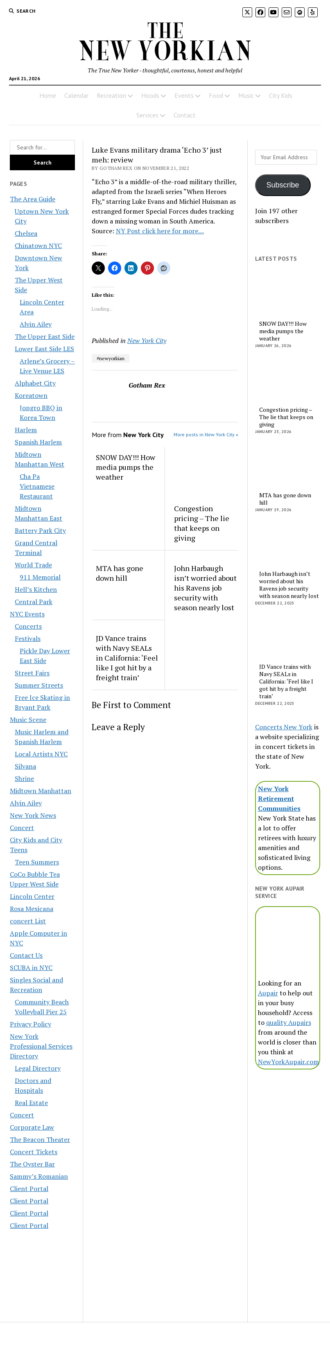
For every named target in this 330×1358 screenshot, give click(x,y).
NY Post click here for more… (160, 230)
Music (246, 95)
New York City (146, 340)
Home (47, 95)
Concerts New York (283, 726)
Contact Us (26, 955)
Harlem (26, 429)
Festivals (28, 638)
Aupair (268, 992)
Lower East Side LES (44, 348)
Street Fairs (32, 672)
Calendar (76, 95)
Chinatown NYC (38, 245)
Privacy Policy (30, 1024)
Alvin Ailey (36, 324)
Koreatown (31, 395)
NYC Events (27, 613)
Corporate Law (32, 1127)
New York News (33, 815)
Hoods (150, 95)
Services (147, 115)
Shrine (24, 778)
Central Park (33, 601)
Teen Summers (37, 861)
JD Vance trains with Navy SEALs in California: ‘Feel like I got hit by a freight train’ (127, 657)
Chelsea (26, 233)
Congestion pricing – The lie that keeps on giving (201, 523)
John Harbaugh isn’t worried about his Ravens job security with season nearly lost (205, 587)
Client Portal (29, 1188)
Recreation (111, 95)
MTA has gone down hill (119, 573)
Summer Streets (39, 685)
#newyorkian (110, 358)
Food (216, 95)
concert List (28, 920)
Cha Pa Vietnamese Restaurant (37, 486)
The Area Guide (32, 198)
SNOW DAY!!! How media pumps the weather (125, 467)
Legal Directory (38, 1068)
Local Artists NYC (41, 753)
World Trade (33, 564)
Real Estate (31, 1102)
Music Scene (28, 719)
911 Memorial (40, 577)
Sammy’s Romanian (39, 1176)
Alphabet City (35, 383)
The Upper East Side (45, 336)
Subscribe (283, 185)
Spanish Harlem (38, 442)
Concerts (28, 626)
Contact (185, 115)
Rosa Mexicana (31, 908)
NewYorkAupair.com (288, 1061)
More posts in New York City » (206, 434)
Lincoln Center (32, 896)
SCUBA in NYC (31, 967)
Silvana (25, 766)
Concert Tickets (33, 1151)
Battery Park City (40, 530)
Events (184, 95)
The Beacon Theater (40, 1139)
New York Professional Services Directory (41, 1046)
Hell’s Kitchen (36, 589)
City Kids (280, 95)
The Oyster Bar (32, 1164)
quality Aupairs (288, 1022)
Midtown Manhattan (40, 790)
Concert (22, 827)
